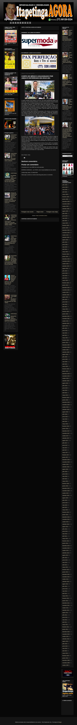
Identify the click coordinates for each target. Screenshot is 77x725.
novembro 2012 (66, 576)
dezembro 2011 (66, 603)
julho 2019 (64, 385)
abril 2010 (64, 650)
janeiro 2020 (65, 371)
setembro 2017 (65, 438)
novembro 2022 (66, 290)
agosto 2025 (65, 211)
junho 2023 (64, 273)
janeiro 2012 (65, 600)
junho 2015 (64, 502)
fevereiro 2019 (65, 397)
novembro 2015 (66, 490)
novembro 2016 (66, 462)
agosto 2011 (65, 612)
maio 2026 (64, 189)
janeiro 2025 (65, 227)
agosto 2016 (65, 469)
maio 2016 (64, 476)
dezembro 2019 (66, 373)
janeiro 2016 (65, 485)
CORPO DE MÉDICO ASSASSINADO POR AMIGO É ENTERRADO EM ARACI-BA (37, 77)
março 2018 (65, 423)
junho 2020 (64, 359)
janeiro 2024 (65, 256)
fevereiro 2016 (65, 483)
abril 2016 (64, 478)
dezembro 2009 (66, 660)
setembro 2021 (65, 323)
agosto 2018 (65, 411)
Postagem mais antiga (52, 211)
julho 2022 (64, 299)
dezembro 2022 (66, 287)
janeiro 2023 (65, 285)
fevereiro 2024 (65, 254)
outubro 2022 (65, 292)
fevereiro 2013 (65, 569)
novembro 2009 (66, 662)
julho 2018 (64, 414)
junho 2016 (64, 474)
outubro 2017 (65, 435)
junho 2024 (64, 244)
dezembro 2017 (66, 431)
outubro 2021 (65, 321)
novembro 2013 (66, 548)
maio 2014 (64, 533)
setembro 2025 (65, 208)
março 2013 (65, 567)
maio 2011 (64, 619)
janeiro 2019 (65, 400)
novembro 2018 (66, 404)
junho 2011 (64, 617)
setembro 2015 (65, 495)
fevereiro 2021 (65, 340)
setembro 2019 (65, 380)
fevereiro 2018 (65, 426)
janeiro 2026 (65, 199)
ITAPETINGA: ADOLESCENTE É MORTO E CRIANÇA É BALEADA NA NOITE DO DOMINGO (11, 317)
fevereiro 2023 (65, 282)
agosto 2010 (65, 641)
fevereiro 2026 (65, 196)
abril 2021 (64, 335)
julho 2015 (64, 500)
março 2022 (65, 309)
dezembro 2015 (66, 488)
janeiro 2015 (65, 514)
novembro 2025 (66, 203)
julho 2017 (64, 442)
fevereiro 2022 (65, 311)
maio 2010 (64, 648)
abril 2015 (64, 507)
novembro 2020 (66, 347)
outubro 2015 (65, 493)
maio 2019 (64, 390)
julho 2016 (64, 471)
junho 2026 (64, 187)
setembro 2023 (65, 266)
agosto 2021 (65, 325)
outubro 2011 (65, 607)
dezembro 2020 (66, 344)
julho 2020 (64, 356)
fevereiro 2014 (65, 541)
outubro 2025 (65, 206)
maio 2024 (64, 247)
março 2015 (65, 509)
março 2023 (65, 280)
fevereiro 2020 (65, 368)
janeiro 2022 (65, 313)
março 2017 (65, 452)
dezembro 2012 (66, 574)
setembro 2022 (65, 294)
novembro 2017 (66, 433)
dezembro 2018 (66, 402)
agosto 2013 (65, 555)
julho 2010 (64, 643)
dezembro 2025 (66, 201)
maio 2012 (64, 591)
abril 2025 (64, 220)
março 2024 (65, 251)
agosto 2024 (65, 239)
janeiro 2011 (65, 629)
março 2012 (65, 595)
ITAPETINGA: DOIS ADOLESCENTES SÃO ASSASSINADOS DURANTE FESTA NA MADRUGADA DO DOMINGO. (11, 240)
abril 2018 (64, 421)
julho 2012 (64, 586)
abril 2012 (64, 593)
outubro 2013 (65, 550)
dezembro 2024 (66, 230)
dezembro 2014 (66, 517)
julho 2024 (64, 242)
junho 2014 (64, 531)
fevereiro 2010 (65, 655)
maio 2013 (64, 562)
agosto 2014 (65, 526)
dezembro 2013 (66, 545)
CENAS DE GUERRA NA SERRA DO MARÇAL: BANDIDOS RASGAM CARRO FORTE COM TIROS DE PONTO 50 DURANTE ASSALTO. (11, 197)
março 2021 (65, 337)
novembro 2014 (66, 519)
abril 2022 (64, 306)
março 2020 (65, 366)
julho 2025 (64, 213)
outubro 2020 (65, 349)
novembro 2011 (66, 605)
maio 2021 (64, 333)
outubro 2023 (65, 263)
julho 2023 (64, 270)
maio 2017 (64, 447)
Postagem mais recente (27, 211)
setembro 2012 (65, 581)
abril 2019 (64, 392)
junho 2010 (64, 646)
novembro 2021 (66, 318)
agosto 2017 (65, 440)
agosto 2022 (65, 297)
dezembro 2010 (66, 631)
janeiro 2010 (65, 658)
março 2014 (65, 538)
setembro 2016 (65, 466)
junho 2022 (64, 301)
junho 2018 (64, 416)
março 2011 (65, 624)
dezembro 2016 (66, 459)
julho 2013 (64, 557)
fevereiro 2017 (65, 454)
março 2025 (65, 223)
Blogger (60, 722)
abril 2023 (64, 278)
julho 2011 (64, 615)
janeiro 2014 (65, 543)
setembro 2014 (65, 524)
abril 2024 (64, 249)
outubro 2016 (65, 464)
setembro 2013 (65, 552)
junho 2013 (64, 560)
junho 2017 (64, 445)
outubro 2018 (65, 407)
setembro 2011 (65, 610)
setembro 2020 (65, 352)
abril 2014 (64, 536)
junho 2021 (64, 330)
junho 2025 (64, 215)
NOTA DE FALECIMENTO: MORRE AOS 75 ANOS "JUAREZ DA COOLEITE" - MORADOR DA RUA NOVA (67, 80)
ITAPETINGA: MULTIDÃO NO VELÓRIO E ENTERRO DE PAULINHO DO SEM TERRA (11, 299)
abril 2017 (64, 450)
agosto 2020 (65, 354)
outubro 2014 (65, 521)
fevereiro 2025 (65, 225)
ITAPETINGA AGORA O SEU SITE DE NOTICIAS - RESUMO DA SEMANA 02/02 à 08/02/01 (11, 157)
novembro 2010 (66, 634)
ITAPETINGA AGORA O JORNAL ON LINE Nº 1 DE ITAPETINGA (11, 138)
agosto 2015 (65, 497)
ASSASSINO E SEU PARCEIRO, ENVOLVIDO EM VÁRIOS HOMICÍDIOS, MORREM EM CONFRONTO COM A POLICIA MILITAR (11, 260)
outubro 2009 (65, 665)
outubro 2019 (65, 378)
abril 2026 (64, 192)
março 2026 (65, 194)
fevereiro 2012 (65, 598)
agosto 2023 (65, 268)
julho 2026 (64, 184)
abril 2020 (64, 364)
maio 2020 (64, 361)
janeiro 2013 (65, 572)
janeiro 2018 (65, 428)
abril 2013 (64, 564)
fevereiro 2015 (65, 512)
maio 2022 (64, 304)
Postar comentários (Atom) (41, 215)
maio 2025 (64, 218)
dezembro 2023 (66, 258)
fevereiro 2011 (65, 626)
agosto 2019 (65, 383)
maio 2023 (64, 275)
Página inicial (40, 211)
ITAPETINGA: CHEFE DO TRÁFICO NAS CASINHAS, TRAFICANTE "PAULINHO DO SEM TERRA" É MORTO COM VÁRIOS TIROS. (11, 220)
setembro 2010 (65, 638)
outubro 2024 (65, 235)
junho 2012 (64, 588)
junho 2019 (64, 388)
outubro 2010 (65, 636)
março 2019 (65, 395)
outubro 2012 (65, 579)
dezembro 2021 (66, 316)
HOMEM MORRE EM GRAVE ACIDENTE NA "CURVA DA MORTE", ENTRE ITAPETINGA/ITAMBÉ (67, 58)
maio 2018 (64, 419)
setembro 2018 (65, 409)
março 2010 (65, 653)
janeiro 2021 (65, 342)
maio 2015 (64, 505)
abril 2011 (64, 622)
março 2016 (65, 481)
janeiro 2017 (65, 457)
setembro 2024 (65, 237)
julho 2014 (64, 529)
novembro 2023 (66, 261)
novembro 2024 (66, 232)
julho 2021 (64, 328)
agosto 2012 (65, 584)
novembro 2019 (66, 376)
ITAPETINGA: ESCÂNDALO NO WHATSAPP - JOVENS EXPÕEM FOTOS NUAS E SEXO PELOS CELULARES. (11, 177)
